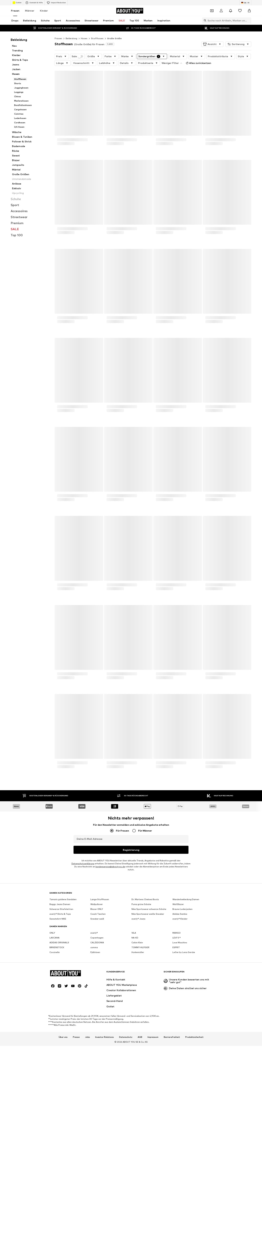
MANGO (176, 1036)
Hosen (84, 38)
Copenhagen (96, 1040)
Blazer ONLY (96, 1012)
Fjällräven (95, 1055)
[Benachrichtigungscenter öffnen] (231, 11)
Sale (77, 56)
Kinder (44, 10)
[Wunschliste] (240, 11)
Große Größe (114, 38)
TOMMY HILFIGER (140, 1050)
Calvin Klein (137, 1045)
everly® (94, 1036)
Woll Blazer (178, 1007)
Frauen (15, 10)
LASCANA (54, 1040)
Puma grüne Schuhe (141, 1007)
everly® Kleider (179, 1022)
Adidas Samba (179, 1017)
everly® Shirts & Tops (60, 1017)
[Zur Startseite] (129, 11)
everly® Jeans (138, 1022)
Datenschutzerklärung (83, 863)
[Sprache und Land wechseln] (245, 2)
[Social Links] (53, 1192)
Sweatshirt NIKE (57, 1022)
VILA (134, 1036)
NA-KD (135, 1040)
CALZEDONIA (97, 1045)
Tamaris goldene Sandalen (63, 1002)
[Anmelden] (221, 11)
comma (94, 1050)
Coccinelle (54, 1055)
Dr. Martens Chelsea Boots (145, 1002)
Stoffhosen (97, 38)
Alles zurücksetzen (175, 62)
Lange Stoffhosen (99, 1002)
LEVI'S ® (176, 1040)
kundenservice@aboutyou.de (110, 866)
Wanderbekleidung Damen (185, 1002)
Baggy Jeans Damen (59, 1007)
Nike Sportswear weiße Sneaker (148, 1017)
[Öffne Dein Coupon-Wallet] (212, 11)
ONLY (52, 1036)
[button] (212, 44)
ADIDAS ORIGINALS (59, 1045)
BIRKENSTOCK (56, 1050)
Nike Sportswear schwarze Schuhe (149, 1012)
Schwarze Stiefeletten (61, 1012)
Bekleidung (71, 38)
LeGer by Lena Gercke (183, 1055)
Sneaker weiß (97, 1022)
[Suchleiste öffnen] (204, 20)
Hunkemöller (138, 1055)
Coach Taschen (98, 1017)
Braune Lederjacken (182, 1012)
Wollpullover (96, 1007)
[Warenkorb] (249, 11)
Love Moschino (179, 1045)
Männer (29, 10)
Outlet (17, 2)
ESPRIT (176, 1050)
